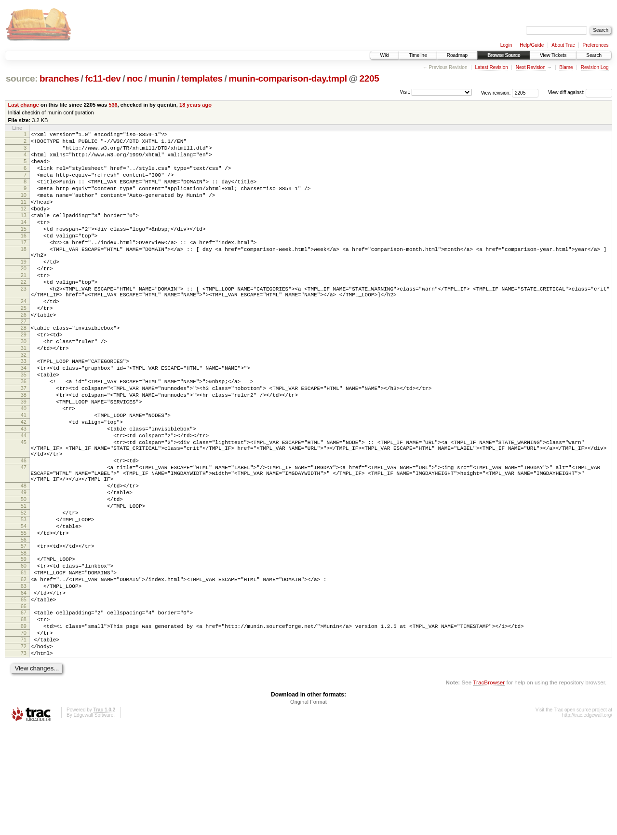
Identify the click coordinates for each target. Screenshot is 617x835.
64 (24, 687)
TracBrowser (489, 789)
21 (24, 305)
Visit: (405, 92)
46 (24, 528)
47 (24, 537)
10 (24, 208)
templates (202, 78)
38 (24, 448)
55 (24, 617)
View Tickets (553, 55)
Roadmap (457, 55)
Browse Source (503, 55)
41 (24, 473)
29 (24, 376)
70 (24, 734)
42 (24, 481)
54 (24, 609)
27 (24, 362)
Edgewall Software (93, 822)
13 (24, 233)
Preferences (596, 45)
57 (24, 631)
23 (24, 322)
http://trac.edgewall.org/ (587, 822)
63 (24, 679)
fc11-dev (103, 78)
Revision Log (595, 67)
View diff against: (580, 92)
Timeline (418, 55)
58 (24, 639)
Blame (566, 67)
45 (24, 506)
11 (24, 216)
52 (24, 592)
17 (24, 265)
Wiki (384, 55)
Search (594, 55)
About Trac (563, 45)
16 (24, 257)
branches (59, 78)
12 (24, 224)
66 (24, 703)
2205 (369, 78)
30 (24, 385)
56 (24, 625)
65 (24, 695)
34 (24, 415)
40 (24, 465)
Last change (23, 105)
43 (24, 489)
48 (24, 559)
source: (22, 78)
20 (24, 297)
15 (24, 249)
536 (112, 105)
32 (24, 401)
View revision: (496, 92)
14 (24, 241)
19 (24, 289)
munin (161, 78)
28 (24, 368)
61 (24, 662)
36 (24, 432)
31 (24, 393)
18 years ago (195, 105)
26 (24, 354)
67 (24, 709)
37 (24, 440)
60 (24, 654)
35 (24, 424)
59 (24, 646)
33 (24, 407)
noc (135, 78)
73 (24, 759)
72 (24, 750)
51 (24, 584)
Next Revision (531, 67)
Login (506, 45)
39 (24, 456)
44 (24, 498)
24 (24, 337)
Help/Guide (532, 45)
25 (24, 345)
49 (24, 568)
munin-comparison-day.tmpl (287, 78)
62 (24, 670)
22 (24, 314)
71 (24, 742)
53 (24, 600)
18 (24, 274)
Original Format (308, 809)
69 (24, 726)
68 (24, 718)
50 (24, 576)
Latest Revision (491, 67)
